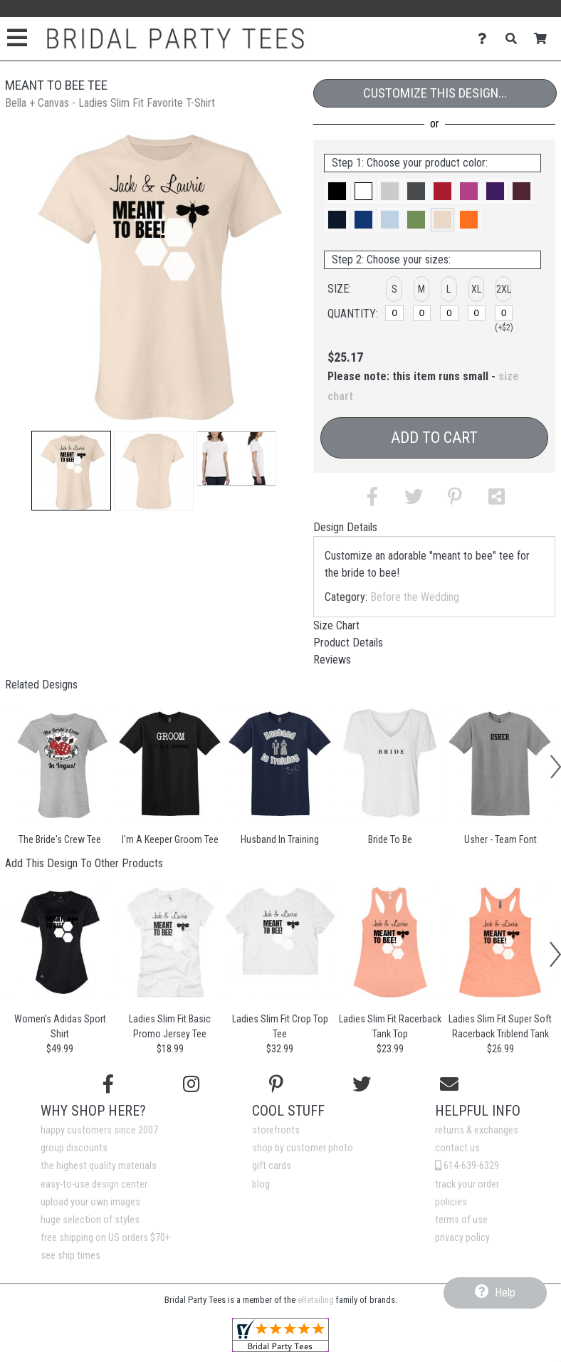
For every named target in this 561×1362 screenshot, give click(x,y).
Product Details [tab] (348, 642)
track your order (467, 1184)
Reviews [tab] (332, 659)
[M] (422, 313)
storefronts (276, 1130)
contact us (457, 1148)
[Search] (515, 39)
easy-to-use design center (94, 1184)
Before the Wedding (414, 597)
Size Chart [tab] (336, 625)
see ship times (70, 1256)
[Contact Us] (485, 39)
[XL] (477, 313)
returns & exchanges (476, 1130)
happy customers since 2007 (99, 1130)
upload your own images (90, 1202)
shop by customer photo (302, 1148)
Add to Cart (434, 437)
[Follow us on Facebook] (108, 1084)
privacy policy (462, 1238)
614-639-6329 (467, 1166)
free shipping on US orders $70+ (105, 1238)
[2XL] (504, 313)
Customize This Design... (435, 93)
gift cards (271, 1166)
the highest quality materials (99, 1166)
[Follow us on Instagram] (191, 1084)
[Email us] (449, 1084)
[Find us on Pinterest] (276, 1084)
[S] (394, 313)
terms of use (461, 1220)
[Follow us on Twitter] (361, 1084)
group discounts (74, 1148)
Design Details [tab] (345, 527)
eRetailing (316, 1299)
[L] (449, 313)
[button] (71, 470)
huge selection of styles (90, 1220)
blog (261, 1184)
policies (451, 1202)
